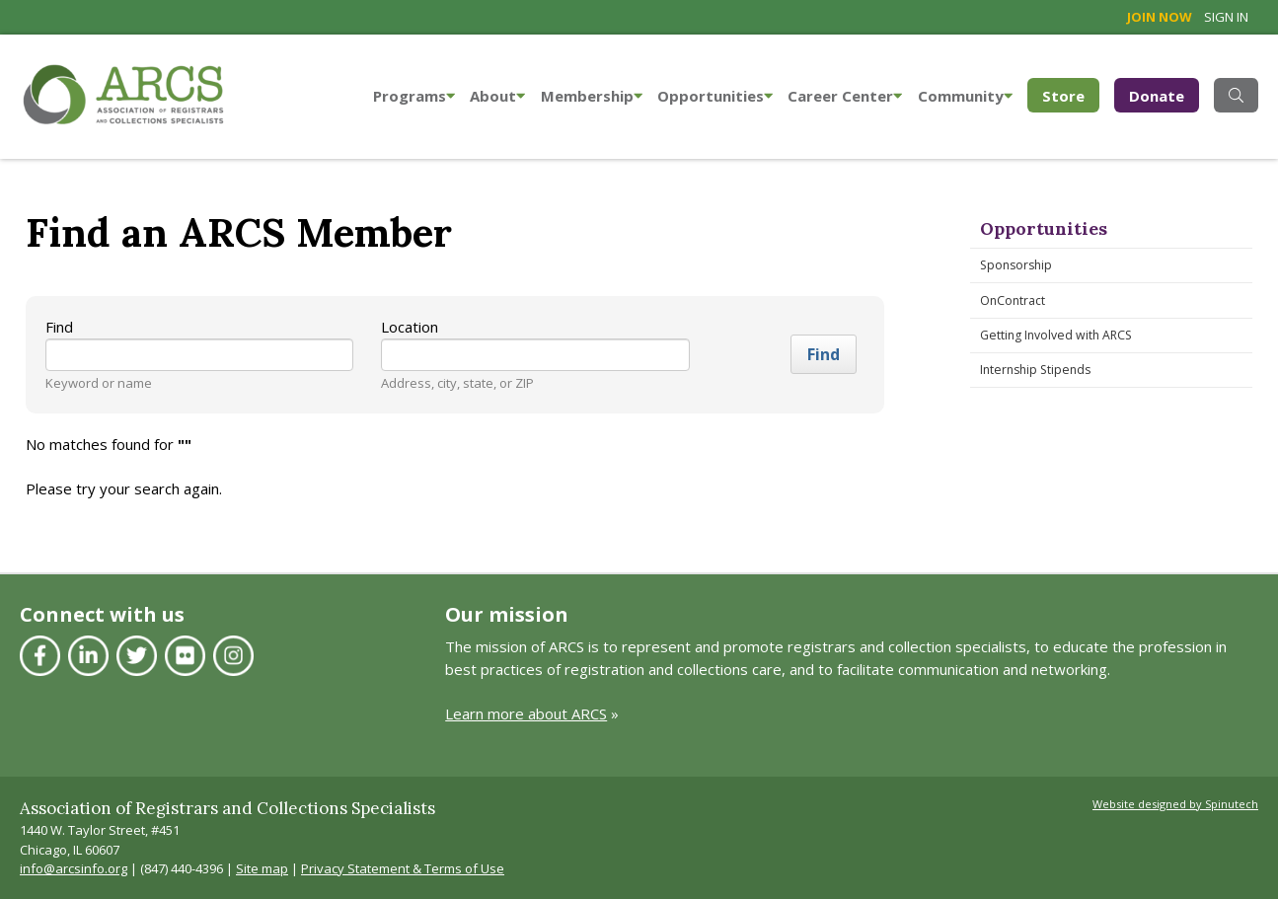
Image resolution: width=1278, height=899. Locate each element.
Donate (1156, 96)
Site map (262, 868)
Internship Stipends (1035, 369)
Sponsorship (1016, 265)
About (497, 96)
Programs (414, 96)
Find (59, 327)
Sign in (1226, 17)
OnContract (1012, 300)
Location (409, 327)
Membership (591, 96)
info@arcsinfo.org (73, 868)
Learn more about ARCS (526, 713)
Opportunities (715, 96)
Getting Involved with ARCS (1056, 335)
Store (1070, 94)
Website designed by (1175, 803)
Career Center (845, 96)
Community (965, 96)
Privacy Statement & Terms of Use (402, 868)
